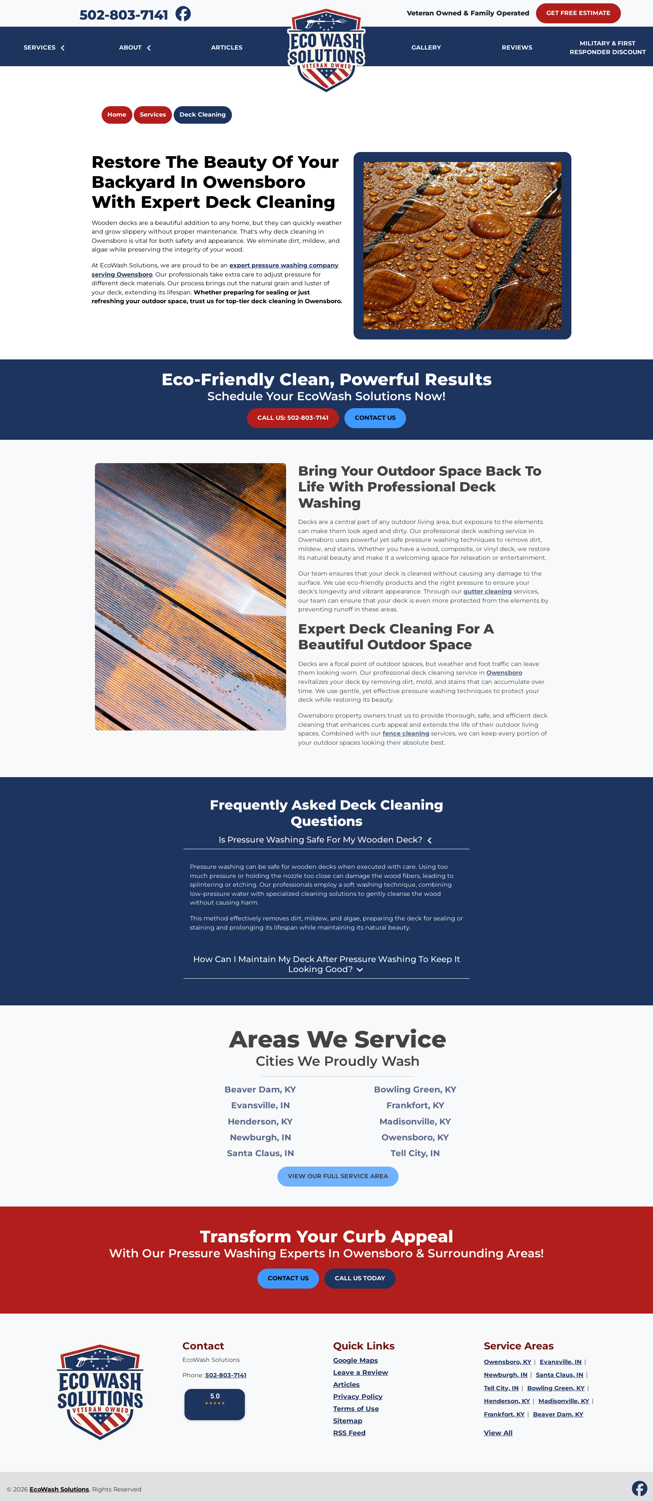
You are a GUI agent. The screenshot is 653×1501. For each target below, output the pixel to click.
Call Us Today (360, 1278)
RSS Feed (349, 1433)
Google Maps (355, 1360)
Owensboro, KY (428, 1137)
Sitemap (347, 1421)
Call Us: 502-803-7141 (293, 417)
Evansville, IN (273, 1105)
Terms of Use (356, 1409)
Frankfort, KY (429, 1105)
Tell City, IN (428, 1153)
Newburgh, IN (273, 1137)
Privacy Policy (358, 1397)
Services (153, 114)
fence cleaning (392, 733)
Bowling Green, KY (428, 1089)
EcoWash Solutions (59, 1489)
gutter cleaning (474, 591)
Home (116, 114)
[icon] (183, 14)
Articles (346, 1385)
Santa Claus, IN (273, 1153)
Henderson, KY (273, 1121)
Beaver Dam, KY (273, 1089)
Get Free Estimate (578, 13)
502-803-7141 (124, 15)
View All (498, 1433)
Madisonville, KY (428, 1121)
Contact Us (375, 417)
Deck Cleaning (202, 114)
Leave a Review (360, 1372)
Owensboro (490, 672)
